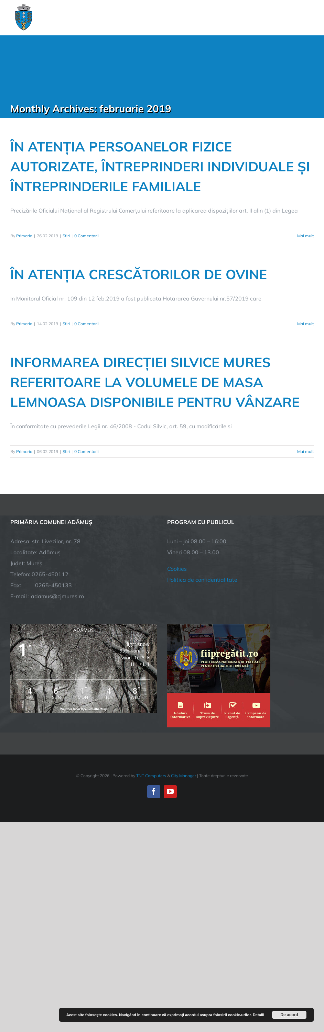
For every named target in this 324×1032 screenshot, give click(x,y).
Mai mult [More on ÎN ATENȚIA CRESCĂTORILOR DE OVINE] (305, 323)
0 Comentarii (86, 235)
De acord (289, 1014)
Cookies (177, 568)
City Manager (183, 775)
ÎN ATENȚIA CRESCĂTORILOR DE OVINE (138, 274)
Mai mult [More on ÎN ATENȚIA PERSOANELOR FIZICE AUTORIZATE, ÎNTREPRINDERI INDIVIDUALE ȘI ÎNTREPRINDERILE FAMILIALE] (305, 235)
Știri (66, 235)
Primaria (24, 235)
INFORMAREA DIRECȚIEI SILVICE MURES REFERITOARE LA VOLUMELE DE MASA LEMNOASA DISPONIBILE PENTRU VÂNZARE (155, 382)
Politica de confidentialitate (202, 579)
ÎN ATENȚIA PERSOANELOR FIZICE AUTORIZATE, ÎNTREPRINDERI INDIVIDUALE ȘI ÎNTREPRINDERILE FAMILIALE (160, 166)
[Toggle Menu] (310, 17)
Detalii (258, 1015)
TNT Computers (151, 775)
